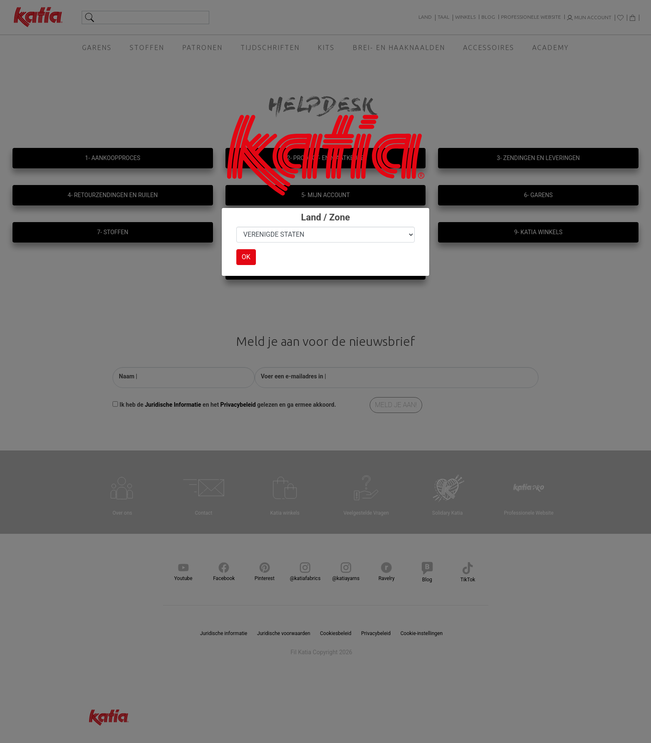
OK (246, 257)
